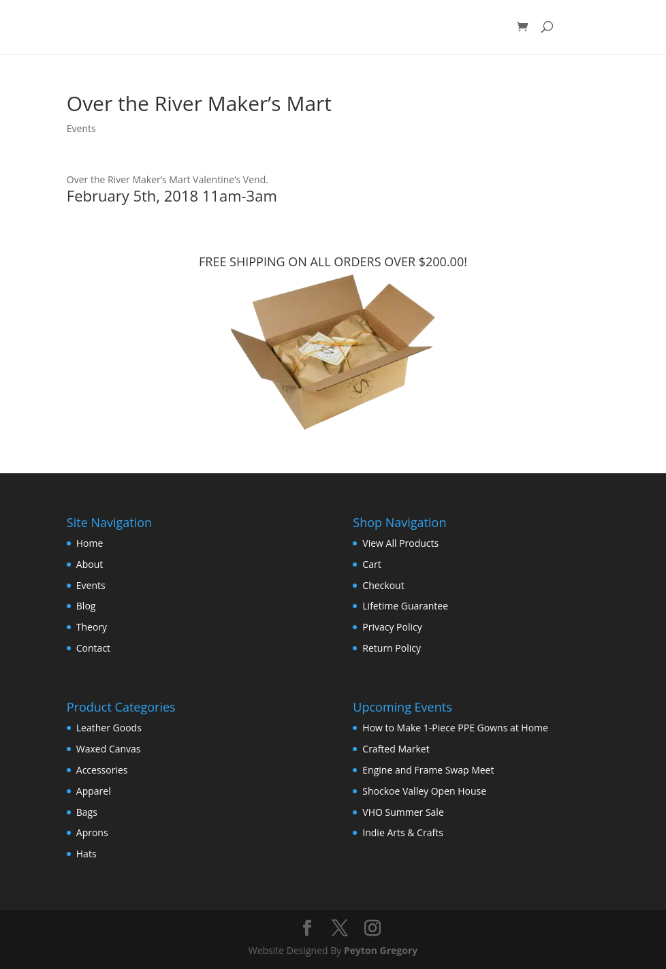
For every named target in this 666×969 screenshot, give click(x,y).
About (89, 564)
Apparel (93, 790)
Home (90, 543)
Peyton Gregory (380, 950)
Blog (86, 605)
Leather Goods (109, 727)
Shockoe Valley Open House (424, 790)
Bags (86, 812)
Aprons (92, 832)
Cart (371, 564)
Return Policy (391, 647)
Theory (91, 626)
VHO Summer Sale (402, 812)
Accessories (102, 769)
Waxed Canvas (108, 748)
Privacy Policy (392, 626)
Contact (93, 647)
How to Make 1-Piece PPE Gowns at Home (455, 727)
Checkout (383, 585)
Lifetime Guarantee (405, 605)
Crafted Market (395, 748)
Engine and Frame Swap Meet (428, 769)
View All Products (400, 543)
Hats (86, 853)
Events (81, 128)
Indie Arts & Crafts (402, 832)
